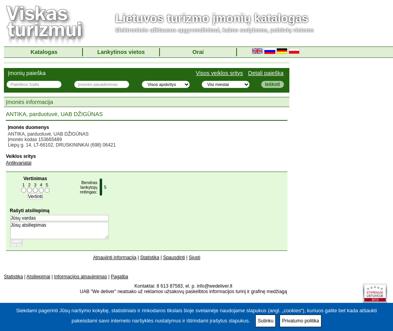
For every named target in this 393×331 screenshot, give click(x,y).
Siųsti (194, 257)
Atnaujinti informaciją (114, 257)
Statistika (149, 257)
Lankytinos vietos (121, 52)
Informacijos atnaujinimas (80, 276)
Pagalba (119, 276)
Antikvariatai (18, 163)
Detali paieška (266, 73)
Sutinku (265, 321)
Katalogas (44, 52)
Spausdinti (174, 257)
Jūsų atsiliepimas (59, 230)
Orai (198, 52)
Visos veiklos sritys (219, 73)
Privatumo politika (300, 321)
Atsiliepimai (38, 276)
